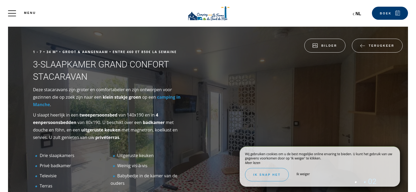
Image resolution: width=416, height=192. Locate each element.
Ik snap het (267, 174)
